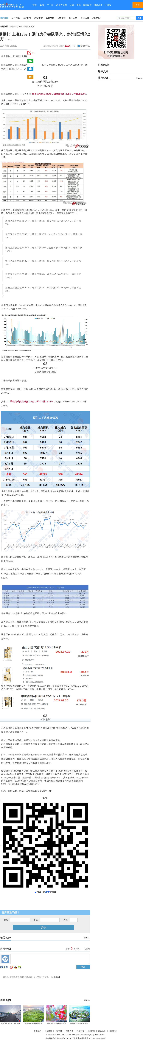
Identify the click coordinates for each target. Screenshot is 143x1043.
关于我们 (37, 1031)
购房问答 (87, 5)
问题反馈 (113, 1031)
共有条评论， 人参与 (77, 949)
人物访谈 (61, 18)
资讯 (78, 5)
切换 (21, 7)
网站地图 (101, 1031)
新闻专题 (50, 18)
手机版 (108, 5)
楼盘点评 (98, 5)
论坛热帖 (96, 18)
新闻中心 (14, 26)
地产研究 (27, 18)
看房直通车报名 (10, 912)
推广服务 (59, 1031)
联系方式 (80, 1031)
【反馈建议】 (55, 977)
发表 (83, 967)
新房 (42, 5)
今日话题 (85, 18)
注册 (6, 967)
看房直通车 (61, 5)
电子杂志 (73, 18)
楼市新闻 (4, 18)
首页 (35, 5)
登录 (2, 967)
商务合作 (69, 1031)
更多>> (87, 938)
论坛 (72, 5)
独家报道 (38, 18)
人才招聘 (91, 1031)
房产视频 (15, 18)
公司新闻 (48, 1031)
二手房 (50, 5)
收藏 (73, 46)
